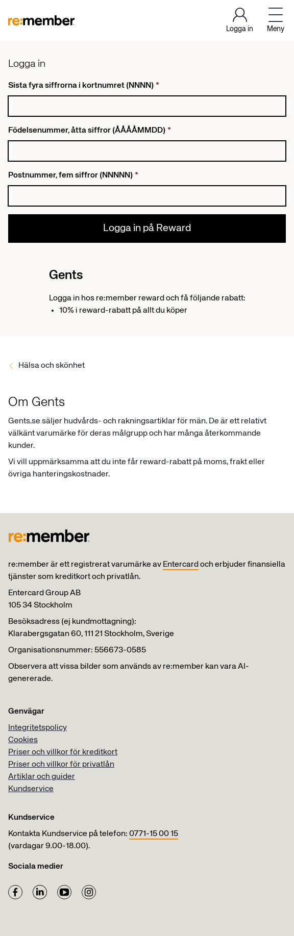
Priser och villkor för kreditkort (62, 752)
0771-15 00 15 (153, 834)
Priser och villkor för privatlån (61, 765)
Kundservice (31, 789)
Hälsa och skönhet (51, 366)
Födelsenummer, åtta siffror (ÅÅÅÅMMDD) (89, 131)
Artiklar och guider (41, 777)
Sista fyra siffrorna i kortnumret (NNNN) (83, 86)
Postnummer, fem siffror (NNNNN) (73, 175)
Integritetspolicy (37, 728)
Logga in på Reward (147, 228)
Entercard (181, 565)
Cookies (23, 740)
